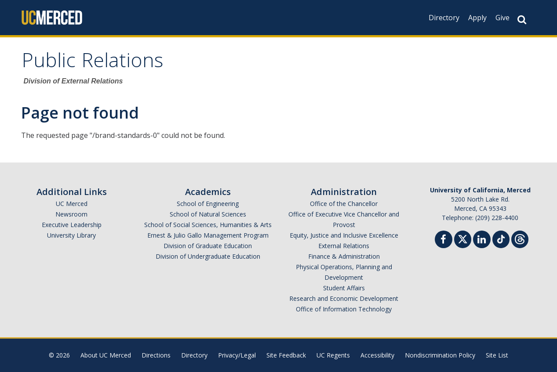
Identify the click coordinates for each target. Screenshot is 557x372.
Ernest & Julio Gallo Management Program (208, 235)
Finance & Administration (344, 256)
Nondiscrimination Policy (440, 355)
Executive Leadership (72, 224)
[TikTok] (501, 238)
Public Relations (92, 63)
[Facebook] (443, 240)
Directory (444, 17)
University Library (71, 235)
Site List (497, 355)
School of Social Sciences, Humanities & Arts (208, 224)
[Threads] (520, 238)
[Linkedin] (482, 240)
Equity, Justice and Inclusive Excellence (344, 235)
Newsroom (71, 214)
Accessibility (377, 355)
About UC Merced (105, 355)
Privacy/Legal (237, 355)
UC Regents (333, 355)
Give (502, 17)
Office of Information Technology (344, 309)
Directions (156, 355)
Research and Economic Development (343, 298)
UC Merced (71, 203)
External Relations (343, 246)
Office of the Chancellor (344, 203)
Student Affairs (344, 288)
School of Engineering (208, 203)
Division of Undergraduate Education (208, 256)
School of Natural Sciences (208, 214)
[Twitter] (463, 238)
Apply (477, 17)
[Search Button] (522, 19)
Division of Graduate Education (208, 246)
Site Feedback (286, 355)
